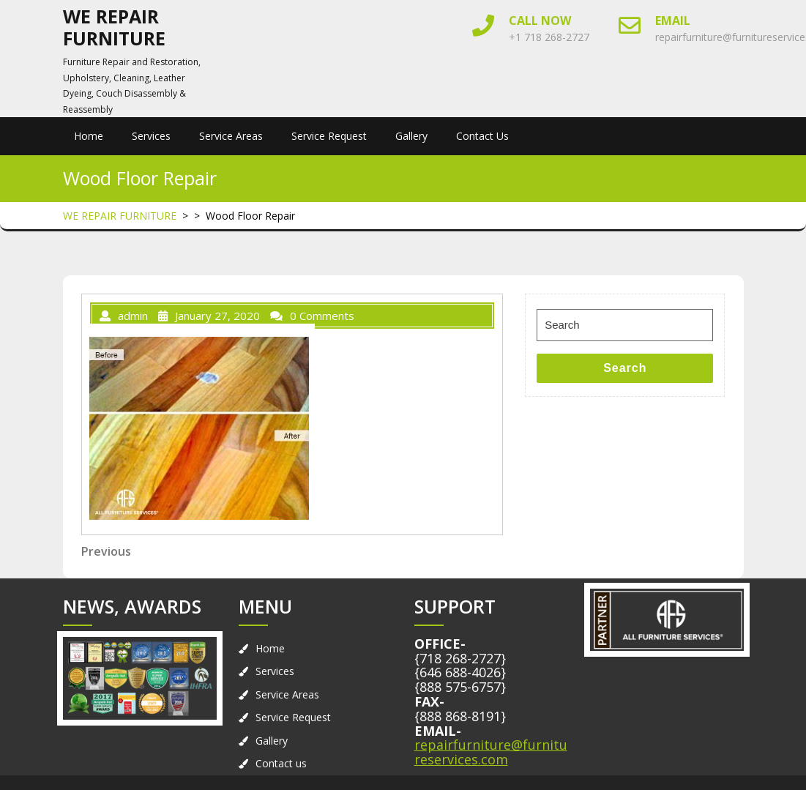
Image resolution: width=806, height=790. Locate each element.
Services (151, 136)
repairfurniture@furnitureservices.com (490, 752)
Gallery (411, 136)
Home (88, 136)
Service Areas (231, 136)
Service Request (329, 136)
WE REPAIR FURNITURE (114, 27)
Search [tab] (624, 368)
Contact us (482, 136)
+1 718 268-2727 (549, 37)
